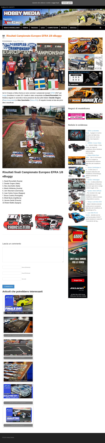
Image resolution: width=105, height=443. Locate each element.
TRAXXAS (34, 28)
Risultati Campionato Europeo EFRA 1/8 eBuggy (34, 35)
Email (26, 273)
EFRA (18, 41)
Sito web (24, 279)
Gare (22, 41)
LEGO (43, 28)
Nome (26, 267)
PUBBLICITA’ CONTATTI (7, 7)
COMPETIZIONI (53, 28)
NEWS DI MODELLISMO (12, 28)
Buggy (14, 41)
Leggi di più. (55, 3)
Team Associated (9, 100)
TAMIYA (25, 28)
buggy (4, 95)
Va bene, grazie (67, 3)
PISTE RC (64, 28)
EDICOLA (73, 28)
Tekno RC (33, 100)
